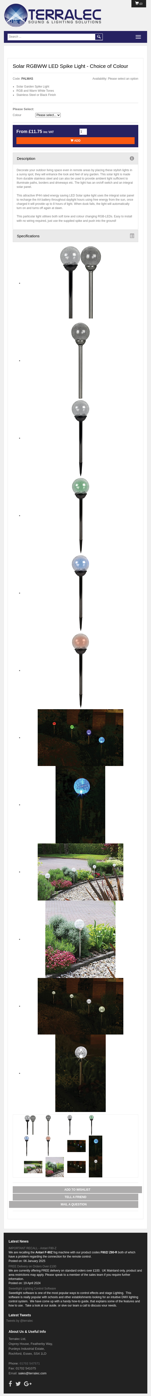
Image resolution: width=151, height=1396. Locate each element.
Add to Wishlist (77, 1189)
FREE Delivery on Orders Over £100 (32, 1266)
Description (75, 158)
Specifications (75, 236)
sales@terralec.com (32, 1373)
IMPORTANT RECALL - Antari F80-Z (33, 1248)
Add (75, 140)
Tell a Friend (75, 1197)
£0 (138, 3)
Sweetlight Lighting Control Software (32, 1288)
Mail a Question (74, 1204)
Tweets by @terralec (19, 1320)
